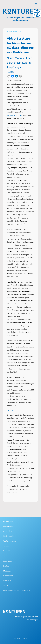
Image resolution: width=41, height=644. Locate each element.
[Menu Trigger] (36, 5)
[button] (8, 76)
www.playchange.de (14, 115)
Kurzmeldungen (14, 32)
